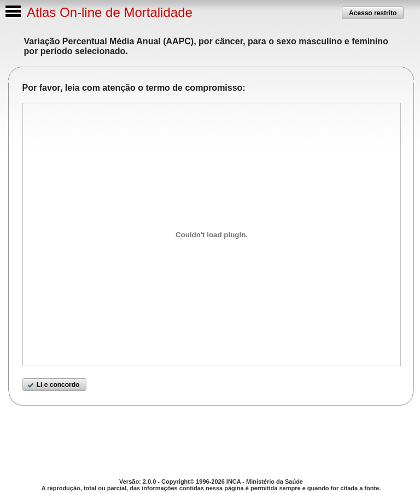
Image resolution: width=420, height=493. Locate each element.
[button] (373, 13)
